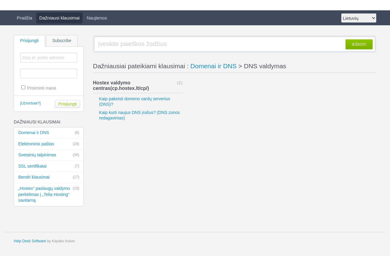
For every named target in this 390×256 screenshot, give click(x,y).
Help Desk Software (30, 241)
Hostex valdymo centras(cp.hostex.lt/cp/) (121, 85)
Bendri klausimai (48, 177)
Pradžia (24, 17)
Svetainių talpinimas (48, 155)
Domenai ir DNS (48, 133)
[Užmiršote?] (30, 103)
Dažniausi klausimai (59, 17)
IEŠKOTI (359, 44)
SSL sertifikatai (48, 166)
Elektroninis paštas (48, 144)
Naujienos (97, 17)
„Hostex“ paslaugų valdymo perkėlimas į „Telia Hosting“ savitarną (48, 194)
